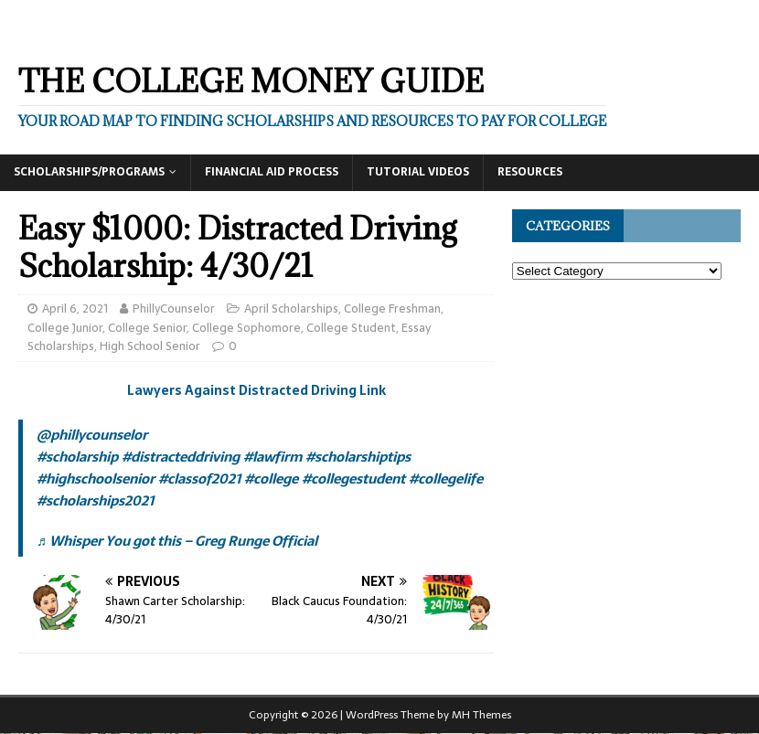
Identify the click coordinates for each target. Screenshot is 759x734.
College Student (351, 327)
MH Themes (481, 715)
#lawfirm (272, 456)
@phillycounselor (92, 434)
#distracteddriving (181, 456)
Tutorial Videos (418, 172)
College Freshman (392, 308)
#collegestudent (353, 478)
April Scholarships (291, 308)
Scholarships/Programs (89, 172)
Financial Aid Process (271, 172)
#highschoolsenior (96, 478)
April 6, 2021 (75, 308)
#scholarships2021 (95, 500)
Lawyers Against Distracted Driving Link (256, 390)
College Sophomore (246, 327)
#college (271, 478)
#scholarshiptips (358, 456)
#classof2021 (199, 478)
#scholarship (77, 456)
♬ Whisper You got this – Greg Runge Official (177, 540)
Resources (529, 172)
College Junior (64, 327)
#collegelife (446, 478)
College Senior (147, 327)
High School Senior (150, 346)
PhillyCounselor (174, 308)
